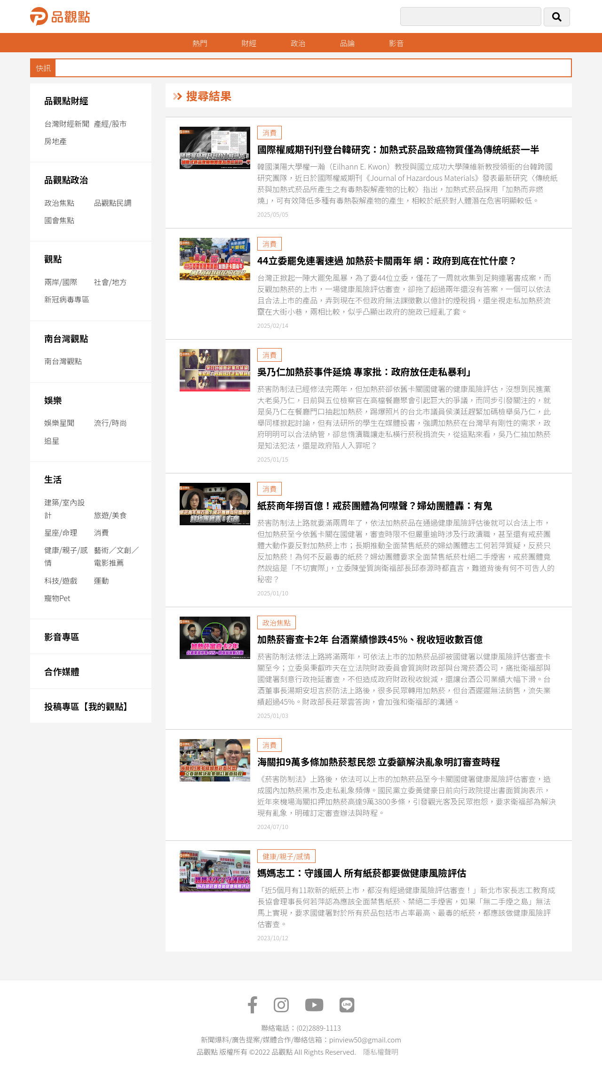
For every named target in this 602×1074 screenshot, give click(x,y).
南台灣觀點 (66, 338)
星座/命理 (60, 532)
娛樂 (53, 399)
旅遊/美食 (110, 515)
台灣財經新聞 (66, 123)
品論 (347, 43)
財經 (248, 43)
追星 (51, 440)
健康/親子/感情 (66, 556)
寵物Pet (57, 597)
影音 (396, 43)
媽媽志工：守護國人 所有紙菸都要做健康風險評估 (362, 872)
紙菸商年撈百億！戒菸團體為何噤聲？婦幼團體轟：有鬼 (374, 505)
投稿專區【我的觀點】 (88, 706)
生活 (53, 478)
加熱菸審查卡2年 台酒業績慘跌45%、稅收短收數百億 (370, 639)
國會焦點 (59, 220)
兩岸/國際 (60, 281)
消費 (101, 532)
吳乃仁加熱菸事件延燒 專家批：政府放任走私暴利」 (366, 371)
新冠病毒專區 (66, 299)
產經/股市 (110, 123)
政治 (298, 43)
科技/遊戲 (60, 580)
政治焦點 (59, 202)
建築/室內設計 (64, 508)
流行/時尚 (110, 422)
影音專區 (61, 636)
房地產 (55, 140)
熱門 (199, 43)
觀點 (53, 258)
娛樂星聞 (59, 422)
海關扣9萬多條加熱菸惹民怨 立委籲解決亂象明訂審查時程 (378, 761)
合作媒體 (61, 671)
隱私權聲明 (380, 1052)
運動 (101, 580)
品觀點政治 (66, 179)
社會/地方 (110, 281)
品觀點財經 (66, 100)
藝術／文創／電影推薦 (116, 556)
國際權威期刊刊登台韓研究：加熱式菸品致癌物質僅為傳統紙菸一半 (398, 149)
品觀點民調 (112, 202)
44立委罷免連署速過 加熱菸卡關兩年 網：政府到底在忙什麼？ (387, 260)
